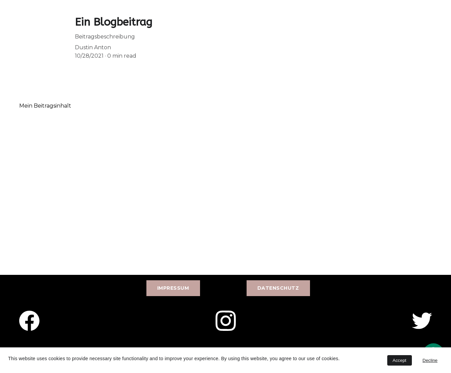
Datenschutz (278, 288)
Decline (430, 360)
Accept (399, 360)
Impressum (173, 288)
